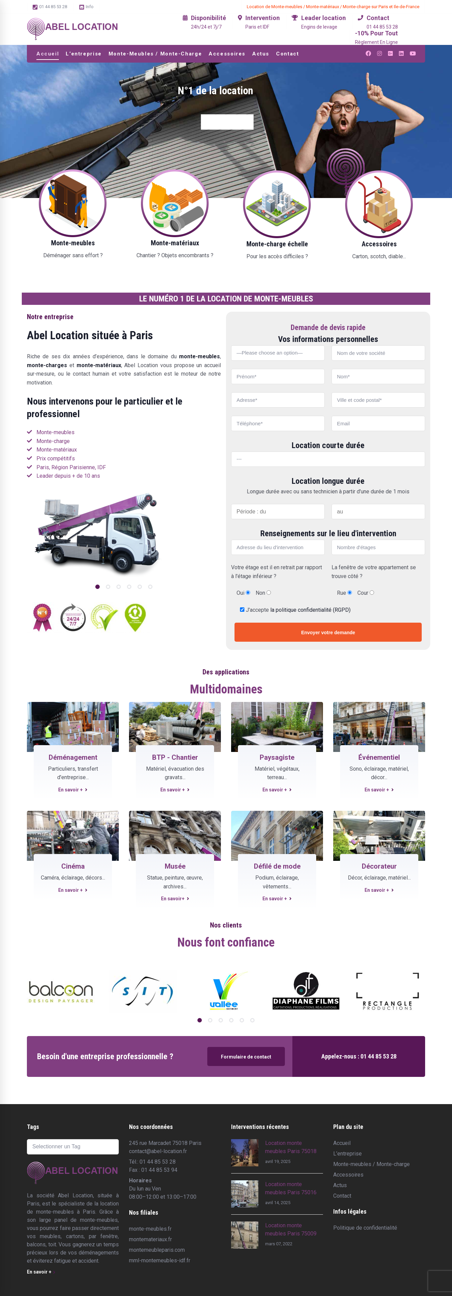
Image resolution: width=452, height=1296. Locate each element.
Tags (33, 1126)
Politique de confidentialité (365, 1228)
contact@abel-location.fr (158, 1151)
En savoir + (72, 789)
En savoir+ (175, 898)
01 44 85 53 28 (50, 7)
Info (86, 7)
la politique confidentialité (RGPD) (310, 610)
